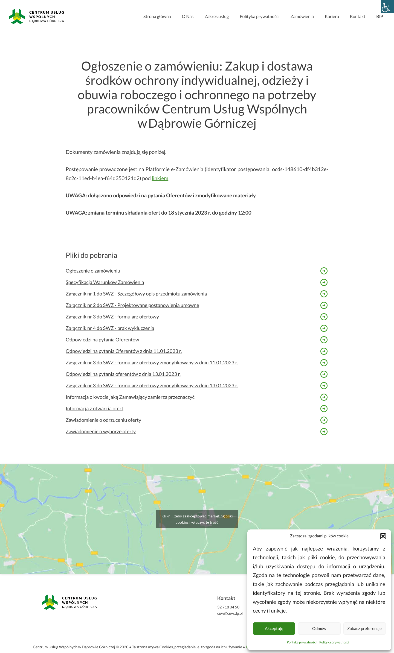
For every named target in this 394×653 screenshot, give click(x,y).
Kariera (332, 16)
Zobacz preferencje (364, 628)
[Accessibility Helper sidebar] (387, 6)
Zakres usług (216, 16)
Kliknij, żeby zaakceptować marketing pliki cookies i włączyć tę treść (197, 519)
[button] (383, 536)
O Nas (188, 16)
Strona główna (157, 16)
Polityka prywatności (302, 642)
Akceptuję (274, 628)
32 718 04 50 (228, 607)
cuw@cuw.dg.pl (230, 613)
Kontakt (357, 16)
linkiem (160, 178)
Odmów (319, 628)
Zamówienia (302, 16)
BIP (379, 16)
